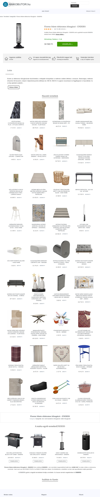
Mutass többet (13, 87)
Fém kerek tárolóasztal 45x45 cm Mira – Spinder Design (84, 367)
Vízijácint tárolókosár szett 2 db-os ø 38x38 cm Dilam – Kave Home (61, 191)
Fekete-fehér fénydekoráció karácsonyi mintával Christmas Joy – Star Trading (38, 297)
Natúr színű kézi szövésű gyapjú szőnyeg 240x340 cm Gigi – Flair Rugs (38, 123)
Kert (43, 418)
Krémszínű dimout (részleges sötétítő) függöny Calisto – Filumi (38, 367)
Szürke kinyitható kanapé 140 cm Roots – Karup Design (84, 262)
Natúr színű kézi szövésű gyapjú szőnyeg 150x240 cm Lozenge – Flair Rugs (16, 332)
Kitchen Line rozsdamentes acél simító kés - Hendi (84, 226)
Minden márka (8, 494)
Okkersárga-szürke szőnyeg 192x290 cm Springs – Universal (39, 226)
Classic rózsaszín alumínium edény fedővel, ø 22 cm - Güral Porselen (84, 400)
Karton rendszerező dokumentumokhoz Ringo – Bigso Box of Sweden (61, 295)
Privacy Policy (90, 11)
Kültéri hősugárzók (65, 418)
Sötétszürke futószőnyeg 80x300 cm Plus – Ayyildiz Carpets (16, 123)
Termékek (6, 16)
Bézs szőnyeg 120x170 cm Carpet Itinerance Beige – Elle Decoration (16, 400)
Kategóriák (13, 16)
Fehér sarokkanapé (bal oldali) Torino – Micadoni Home (84, 123)
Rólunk (81, 494)
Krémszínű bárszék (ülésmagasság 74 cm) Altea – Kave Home (15, 226)
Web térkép (45, 11)
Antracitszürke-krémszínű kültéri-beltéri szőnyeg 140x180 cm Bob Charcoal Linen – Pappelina (61, 227)
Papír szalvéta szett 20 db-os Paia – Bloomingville (61, 367)
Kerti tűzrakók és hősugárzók (52, 418)
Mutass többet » (60, 34)
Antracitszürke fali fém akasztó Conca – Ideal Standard (61, 262)
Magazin (44, 494)
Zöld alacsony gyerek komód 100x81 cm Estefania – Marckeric (61, 156)
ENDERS (90, 32)
